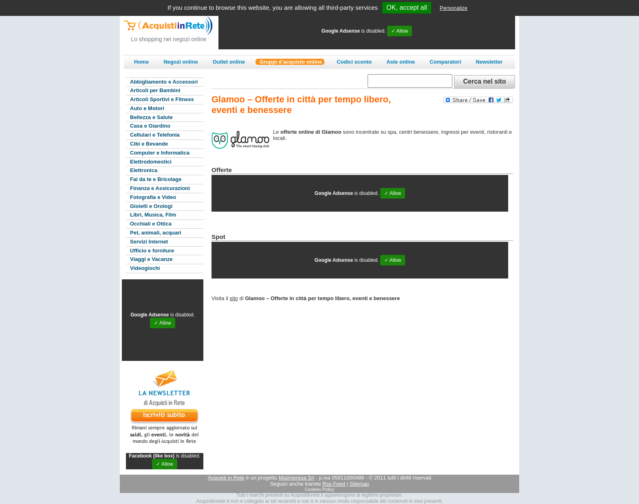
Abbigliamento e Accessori (164, 82)
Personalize (453, 8)
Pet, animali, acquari (155, 233)
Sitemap (359, 484)
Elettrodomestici (151, 162)
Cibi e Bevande (149, 144)
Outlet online (229, 62)
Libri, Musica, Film (153, 215)
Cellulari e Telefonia (155, 135)
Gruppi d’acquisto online (291, 62)
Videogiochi (145, 268)
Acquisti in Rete (226, 478)
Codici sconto (354, 62)
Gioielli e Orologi (151, 206)
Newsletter (489, 62)
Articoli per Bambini (155, 90)
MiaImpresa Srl (296, 478)
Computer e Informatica (159, 153)
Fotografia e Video (153, 197)
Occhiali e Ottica (151, 224)
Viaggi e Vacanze (151, 259)
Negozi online (180, 62)
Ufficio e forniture (152, 251)
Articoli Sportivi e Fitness (162, 99)
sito (234, 298)
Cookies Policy (319, 489)
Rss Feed (333, 484)
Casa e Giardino (150, 126)
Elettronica (143, 170)
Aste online (400, 62)
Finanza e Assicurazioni (160, 188)
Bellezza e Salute (151, 117)
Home (141, 62)
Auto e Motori (147, 108)
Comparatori (445, 62)
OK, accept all (406, 7)
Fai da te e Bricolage (155, 179)
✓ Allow (399, 31)
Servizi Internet (149, 242)
